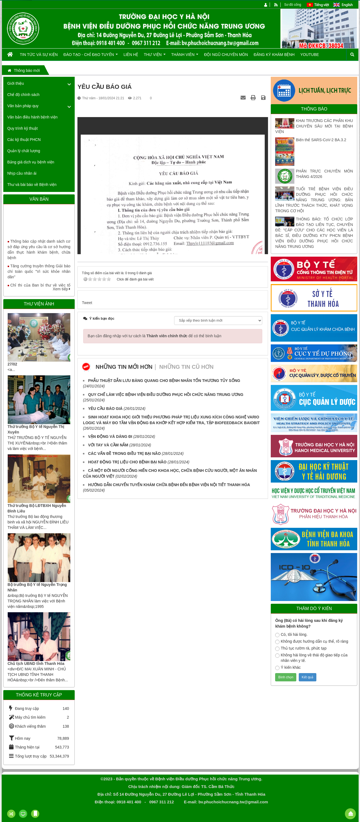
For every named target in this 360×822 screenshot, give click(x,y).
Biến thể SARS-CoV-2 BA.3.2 (321, 140)
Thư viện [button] (155, 56)
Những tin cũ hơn (186, 367)
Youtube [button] (309, 54)
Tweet (87, 303)
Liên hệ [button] (131, 54)
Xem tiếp (61, 289)
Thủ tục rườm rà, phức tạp (300, 648)
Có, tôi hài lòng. (291, 634)
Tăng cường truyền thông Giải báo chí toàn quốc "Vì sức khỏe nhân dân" (39, 275)
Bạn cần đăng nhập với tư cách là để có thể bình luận (154, 336)
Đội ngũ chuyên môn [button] (226, 54)
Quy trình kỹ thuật (22, 128)
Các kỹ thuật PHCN (24, 139)
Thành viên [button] (185, 56)
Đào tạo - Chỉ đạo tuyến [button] (90, 56)
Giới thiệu (15, 83)
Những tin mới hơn (124, 367)
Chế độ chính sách (23, 94)
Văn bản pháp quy (23, 106)
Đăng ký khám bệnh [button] (274, 54)
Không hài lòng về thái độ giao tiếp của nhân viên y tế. (311, 658)
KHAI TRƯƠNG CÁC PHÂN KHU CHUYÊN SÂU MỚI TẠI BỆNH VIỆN (314, 126)
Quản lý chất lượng (23, 151)
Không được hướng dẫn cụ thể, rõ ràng (311, 641)
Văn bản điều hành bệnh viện (32, 117)
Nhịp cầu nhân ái (22, 173)
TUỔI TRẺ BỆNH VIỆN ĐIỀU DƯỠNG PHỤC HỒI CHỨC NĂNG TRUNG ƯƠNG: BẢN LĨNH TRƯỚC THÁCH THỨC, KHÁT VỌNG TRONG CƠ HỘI (314, 200)
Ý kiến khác (288, 667)
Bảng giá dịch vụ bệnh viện (30, 162)
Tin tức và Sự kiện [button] (39, 54)
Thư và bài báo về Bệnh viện (32, 184)
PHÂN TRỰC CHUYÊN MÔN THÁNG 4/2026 (324, 174)
